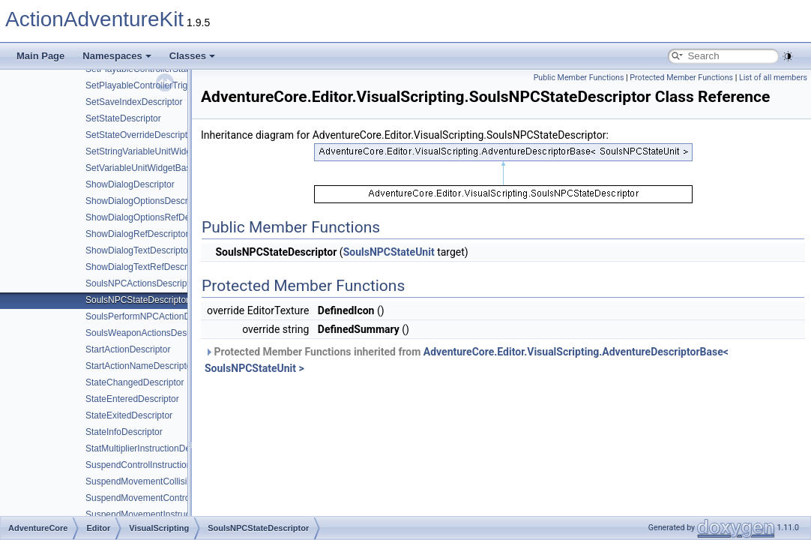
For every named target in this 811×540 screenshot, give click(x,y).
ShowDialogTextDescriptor (138, 250)
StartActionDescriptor (127, 349)
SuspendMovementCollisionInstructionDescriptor (182, 481)
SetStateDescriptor (123, 118)
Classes (192, 56)
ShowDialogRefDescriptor (136, 234)
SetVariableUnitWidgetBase (140, 168)
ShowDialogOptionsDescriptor (145, 201)
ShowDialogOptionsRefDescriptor (152, 217)
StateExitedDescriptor (128, 415)
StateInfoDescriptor (124, 432)
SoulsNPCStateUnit (389, 252)
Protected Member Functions (681, 77)
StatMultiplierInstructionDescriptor (152, 448)
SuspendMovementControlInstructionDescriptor (179, 498)
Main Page (40, 56)
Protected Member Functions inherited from (467, 360)
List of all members (773, 77)
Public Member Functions (579, 77)
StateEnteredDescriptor (132, 399)
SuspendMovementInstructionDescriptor (165, 514)
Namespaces (116, 56)
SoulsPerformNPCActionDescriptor (155, 316)
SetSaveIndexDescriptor (133, 102)
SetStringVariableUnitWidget (142, 151)
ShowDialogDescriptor (130, 184)
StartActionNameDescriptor (139, 366)
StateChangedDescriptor (134, 382)
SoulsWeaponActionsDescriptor (148, 333)
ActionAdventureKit (94, 19)
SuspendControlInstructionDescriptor (158, 465)
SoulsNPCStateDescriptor (137, 300)
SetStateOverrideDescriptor (140, 135)
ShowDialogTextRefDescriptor (145, 267)
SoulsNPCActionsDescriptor (141, 283)
